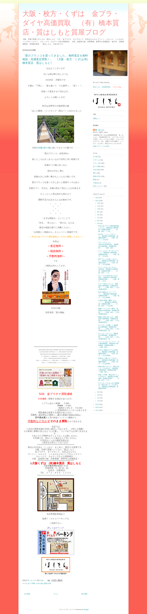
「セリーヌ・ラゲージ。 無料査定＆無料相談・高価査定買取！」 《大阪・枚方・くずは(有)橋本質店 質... (108, 336)
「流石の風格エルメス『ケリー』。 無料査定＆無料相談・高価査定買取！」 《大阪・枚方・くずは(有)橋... (108, 294)
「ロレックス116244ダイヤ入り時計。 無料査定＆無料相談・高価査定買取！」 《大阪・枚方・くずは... (108, 278)
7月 (98, 217)
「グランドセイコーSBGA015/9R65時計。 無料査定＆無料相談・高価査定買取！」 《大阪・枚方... (107, 245)
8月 (98, 215)
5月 (98, 223)
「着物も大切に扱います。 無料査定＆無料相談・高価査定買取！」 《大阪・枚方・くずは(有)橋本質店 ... (108, 319)
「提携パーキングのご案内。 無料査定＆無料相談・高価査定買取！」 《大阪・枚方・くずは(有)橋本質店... (108, 311)
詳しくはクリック (55, 528)
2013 (97, 404)
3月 (98, 395)
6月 (98, 220)
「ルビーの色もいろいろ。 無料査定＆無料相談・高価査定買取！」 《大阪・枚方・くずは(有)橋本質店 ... (108, 286)
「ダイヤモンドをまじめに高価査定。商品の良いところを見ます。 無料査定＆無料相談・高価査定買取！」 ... (108, 385)
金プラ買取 (31, 583)
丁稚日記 (96, 183)
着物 (94, 179)
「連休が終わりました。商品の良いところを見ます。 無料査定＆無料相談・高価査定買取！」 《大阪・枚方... (109, 369)
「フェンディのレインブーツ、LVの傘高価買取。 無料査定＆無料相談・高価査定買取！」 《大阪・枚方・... (108, 344)
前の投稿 (84, 594)
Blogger (86, 609)
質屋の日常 (47, 583)
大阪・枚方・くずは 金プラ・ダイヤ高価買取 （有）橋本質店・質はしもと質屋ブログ (70, 23)
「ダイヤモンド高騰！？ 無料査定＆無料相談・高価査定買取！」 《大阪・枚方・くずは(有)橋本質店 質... (108, 327)
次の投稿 (27, 594)
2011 (97, 410)
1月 (98, 401)
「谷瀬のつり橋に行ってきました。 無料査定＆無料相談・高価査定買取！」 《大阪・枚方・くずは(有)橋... (107, 360)
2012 (97, 407)
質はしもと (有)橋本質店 (101, 87)
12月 (99, 203)
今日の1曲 (39, 583)
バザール (96, 160)
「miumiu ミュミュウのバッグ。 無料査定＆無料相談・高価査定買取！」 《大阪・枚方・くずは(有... (107, 236)
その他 (95, 156)
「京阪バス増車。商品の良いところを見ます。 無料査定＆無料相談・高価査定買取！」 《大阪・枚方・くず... (108, 377)
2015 (97, 198)
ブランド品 (96, 163)
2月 (98, 398)
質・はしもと (99, 130)
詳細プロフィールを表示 (101, 146)
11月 (99, 206)
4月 (98, 392)
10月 (99, 209)
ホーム (56, 594)
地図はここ (96, 118)
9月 (98, 212)
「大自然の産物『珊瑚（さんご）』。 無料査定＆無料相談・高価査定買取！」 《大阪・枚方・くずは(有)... (107, 303)
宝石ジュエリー (98, 186)
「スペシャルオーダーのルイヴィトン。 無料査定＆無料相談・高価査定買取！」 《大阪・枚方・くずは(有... (108, 253)
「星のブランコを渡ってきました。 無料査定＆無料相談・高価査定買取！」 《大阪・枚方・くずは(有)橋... (107, 261)
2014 (97, 200)
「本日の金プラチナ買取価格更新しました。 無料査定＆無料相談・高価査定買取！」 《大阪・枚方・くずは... (108, 228)
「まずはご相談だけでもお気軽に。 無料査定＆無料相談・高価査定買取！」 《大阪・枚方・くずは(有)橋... (107, 352)
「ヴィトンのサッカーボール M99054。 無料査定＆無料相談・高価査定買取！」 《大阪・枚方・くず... (107, 270)
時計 (94, 173)
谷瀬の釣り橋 (44, 148)
